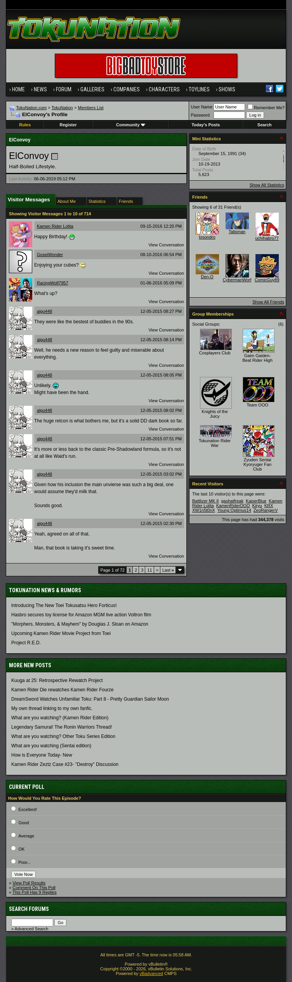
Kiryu (257, 505)
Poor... (24, 862)
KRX (268, 505)
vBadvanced (151, 973)
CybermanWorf (237, 279)
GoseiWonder (50, 254)
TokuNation (62, 107)
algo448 (44, 311)
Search (264, 124)
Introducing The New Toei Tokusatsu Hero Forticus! (63, 605)
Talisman (237, 231)
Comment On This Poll (33, 887)
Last (168, 570)
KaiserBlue (256, 501)
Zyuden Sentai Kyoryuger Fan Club (257, 464)
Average (26, 836)
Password (200, 115)
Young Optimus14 (234, 510)
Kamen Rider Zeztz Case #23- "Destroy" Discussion (64, 764)
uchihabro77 (267, 238)
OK (21, 849)
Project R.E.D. (26, 642)
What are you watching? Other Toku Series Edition (63, 736)
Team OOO (257, 405)
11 (149, 570)
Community (130, 124)
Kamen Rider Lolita (55, 226)
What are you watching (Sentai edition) (51, 745)
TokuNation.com (31, 107)
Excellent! (27, 809)
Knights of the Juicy (215, 414)
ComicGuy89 (267, 279)
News (40, 89)
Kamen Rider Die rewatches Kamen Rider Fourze (62, 689)
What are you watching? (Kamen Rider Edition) (59, 717)
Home (18, 89)
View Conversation (166, 244)
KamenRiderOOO (233, 505)
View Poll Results (28, 883)
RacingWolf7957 (52, 283)
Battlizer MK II (205, 501)
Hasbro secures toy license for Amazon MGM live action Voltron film (81, 614)
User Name (201, 107)
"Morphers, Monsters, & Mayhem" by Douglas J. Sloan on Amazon (79, 624)
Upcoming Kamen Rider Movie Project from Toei (61, 633)
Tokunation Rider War (215, 443)
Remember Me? (266, 107)
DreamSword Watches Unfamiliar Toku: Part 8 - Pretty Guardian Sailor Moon (90, 699)
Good (23, 822)
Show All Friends (268, 302)
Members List (90, 107)
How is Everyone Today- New (41, 755)
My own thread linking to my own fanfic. (51, 708)
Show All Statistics (267, 185)
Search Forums (29, 909)
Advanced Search (32, 928)
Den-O (207, 276)
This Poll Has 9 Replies (34, 892)
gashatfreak (232, 501)
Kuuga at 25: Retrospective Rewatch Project (57, 680)
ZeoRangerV (266, 510)
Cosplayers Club (215, 353)
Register (68, 124)
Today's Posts (205, 124)
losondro (207, 237)
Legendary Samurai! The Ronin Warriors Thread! (61, 727)
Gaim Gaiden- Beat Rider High (257, 358)
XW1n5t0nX (203, 510)
